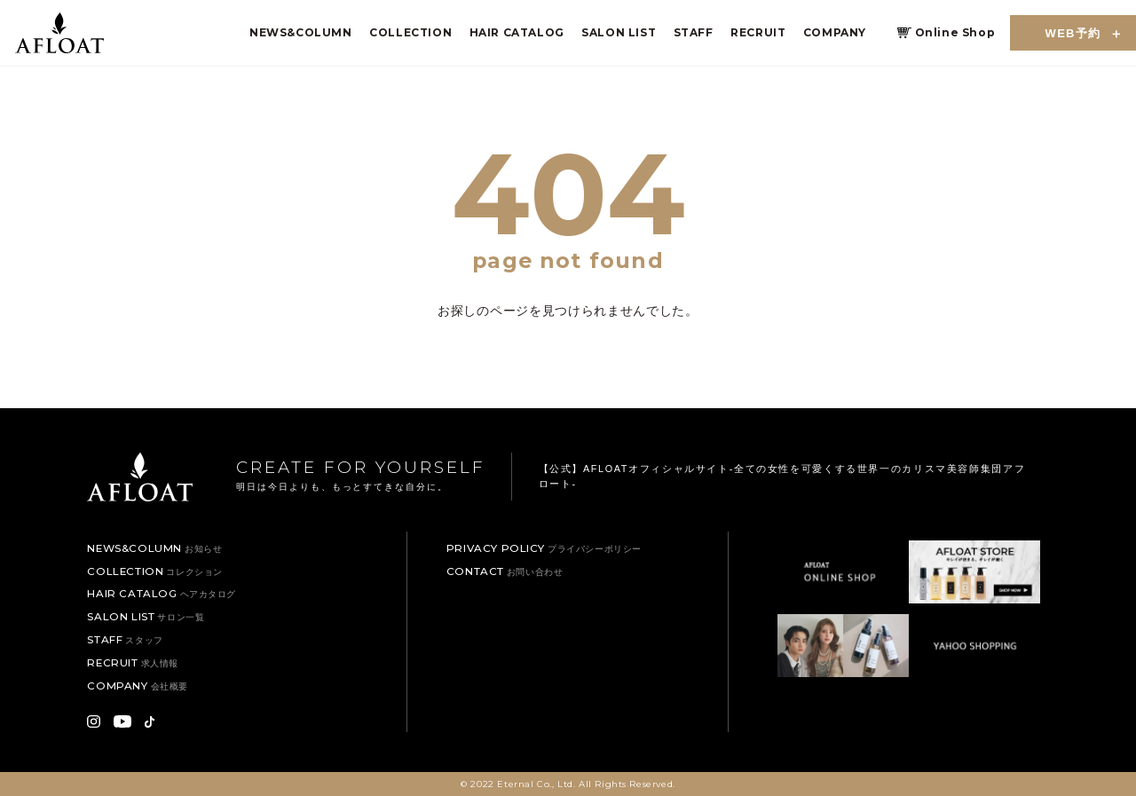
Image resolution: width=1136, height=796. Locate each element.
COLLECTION (410, 32)
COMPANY (834, 32)
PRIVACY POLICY (544, 548)
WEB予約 (1073, 33)
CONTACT (505, 571)
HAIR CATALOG (516, 32)
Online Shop (955, 32)
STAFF (694, 32)
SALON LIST (618, 32)
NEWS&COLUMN (300, 32)
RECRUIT (757, 32)
